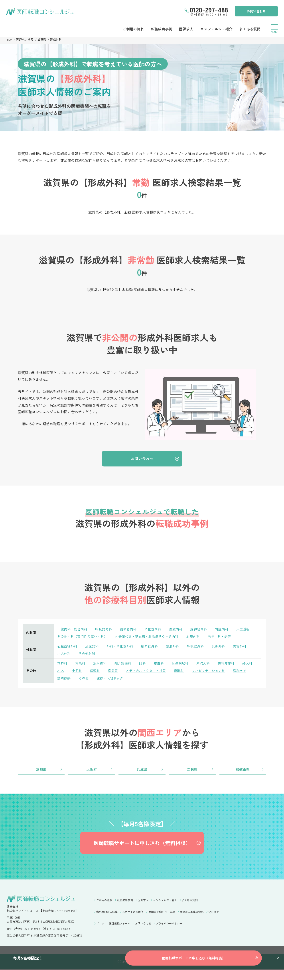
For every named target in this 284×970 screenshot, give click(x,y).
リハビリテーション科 (208, 670)
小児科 (77, 670)
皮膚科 (159, 663)
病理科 (95, 670)
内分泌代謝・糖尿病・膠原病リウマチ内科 (146, 636)
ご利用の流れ (132, 29)
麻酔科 (179, 670)
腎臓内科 (221, 629)
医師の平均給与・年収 (161, 912)
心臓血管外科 (67, 646)
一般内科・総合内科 (72, 629)
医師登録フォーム (119, 924)
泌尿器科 (92, 646)
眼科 (142, 663)
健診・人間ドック (110, 678)
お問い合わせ (256, 11)
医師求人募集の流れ (192, 912)
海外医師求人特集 (107, 912)
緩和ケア (239, 670)
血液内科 (175, 629)
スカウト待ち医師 (133, 912)
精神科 (62, 663)
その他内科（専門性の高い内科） (82, 636)
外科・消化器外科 (119, 646)
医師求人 (185, 29)
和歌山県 (243, 769)
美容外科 (239, 646)
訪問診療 (64, 678)
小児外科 (64, 653)
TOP (9, 39)
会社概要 (213, 912)
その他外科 (87, 653)
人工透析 (243, 629)
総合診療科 (122, 663)
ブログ (100, 924)
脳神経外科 (149, 646)
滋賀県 (42, 39)
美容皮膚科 (226, 663)
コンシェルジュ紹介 (216, 29)
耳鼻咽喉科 (180, 663)
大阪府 (91, 769)
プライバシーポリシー (169, 924)
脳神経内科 (198, 629)
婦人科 (247, 663)
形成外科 (56, 39)
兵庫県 (142, 769)
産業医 (113, 670)
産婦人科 (203, 663)
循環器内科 (128, 629)
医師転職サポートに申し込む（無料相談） (142, 843)
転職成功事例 (160, 29)
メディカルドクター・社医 (146, 670)
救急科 (80, 663)
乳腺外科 (218, 646)
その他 (84, 678)
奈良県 (192, 769)
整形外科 (172, 646)
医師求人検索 (25, 39)
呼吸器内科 (103, 629)
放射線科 (99, 663)
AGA (60, 670)
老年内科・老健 (219, 636)
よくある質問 (249, 29)
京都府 (41, 769)
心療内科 (193, 636)
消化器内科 (152, 629)
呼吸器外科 (195, 646)
